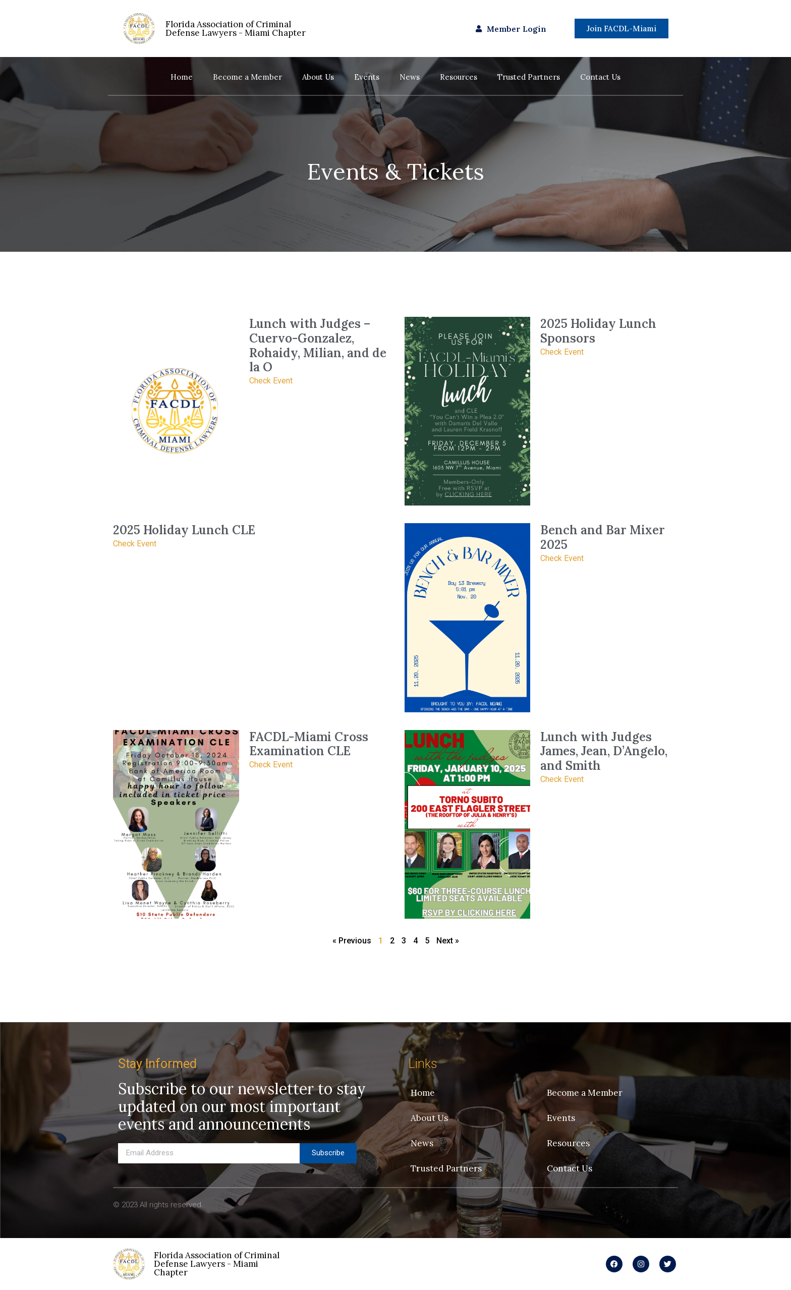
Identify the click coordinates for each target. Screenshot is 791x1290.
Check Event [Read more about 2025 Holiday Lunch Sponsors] (562, 352)
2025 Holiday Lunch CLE (184, 530)
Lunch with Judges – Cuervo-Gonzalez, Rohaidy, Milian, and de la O (317, 345)
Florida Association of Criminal (235, 28)
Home (182, 77)
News (410, 77)
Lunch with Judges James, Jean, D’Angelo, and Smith (603, 751)
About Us (318, 77)
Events (366, 77)
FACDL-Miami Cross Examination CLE (308, 744)
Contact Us (600, 77)
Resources (458, 77)
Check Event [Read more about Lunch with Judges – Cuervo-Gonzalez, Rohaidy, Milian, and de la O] (271, 380)
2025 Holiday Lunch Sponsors (598, 331)
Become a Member (247, 77)
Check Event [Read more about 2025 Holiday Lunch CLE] (134, 543)
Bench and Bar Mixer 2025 (602, 537)
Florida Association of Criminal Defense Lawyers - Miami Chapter (216, 1264)
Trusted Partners (528, 77)
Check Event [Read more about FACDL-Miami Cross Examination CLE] (271, 764)
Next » (447, 940)
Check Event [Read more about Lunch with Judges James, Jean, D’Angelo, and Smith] (562, 779)
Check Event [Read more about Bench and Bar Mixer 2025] (562, 558)
